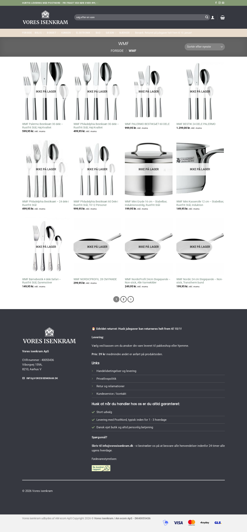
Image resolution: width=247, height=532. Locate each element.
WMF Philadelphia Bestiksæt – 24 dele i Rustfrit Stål (45, 203)
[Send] (207, 17)
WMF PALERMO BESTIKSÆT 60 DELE (147, 124)
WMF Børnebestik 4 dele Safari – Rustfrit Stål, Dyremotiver (41, 281)
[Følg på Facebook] (216, 3)
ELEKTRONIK (84, 33)
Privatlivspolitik (106, 378)
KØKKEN (67, 33)
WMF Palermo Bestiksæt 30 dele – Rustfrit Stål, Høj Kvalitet (42, 125)
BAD (99, 33)
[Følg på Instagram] (219, 3)
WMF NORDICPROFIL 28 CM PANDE (95, 279)
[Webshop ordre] (205, 47)
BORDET (53, 33)
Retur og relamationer (110, 386)
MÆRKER (125, 33)
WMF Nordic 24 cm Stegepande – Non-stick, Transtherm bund (199, 281)
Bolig (39, 33)
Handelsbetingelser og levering (116, 371)
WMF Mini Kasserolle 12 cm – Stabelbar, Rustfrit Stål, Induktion (200, 203)
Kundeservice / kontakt (111, 393)
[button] (213, 17)
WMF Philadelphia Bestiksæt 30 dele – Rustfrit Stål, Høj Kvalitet (96, 125)
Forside (27, 32)
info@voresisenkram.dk (117, 446)
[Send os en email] (223, 3)
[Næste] (131, 299)
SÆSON (111, 33)
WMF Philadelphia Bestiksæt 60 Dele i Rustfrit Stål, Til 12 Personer (96, 203)
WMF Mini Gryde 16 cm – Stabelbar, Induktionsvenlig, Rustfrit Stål (146, 203)
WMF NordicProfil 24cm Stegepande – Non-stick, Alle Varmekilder (147, 281)
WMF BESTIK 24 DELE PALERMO (196, 124)
